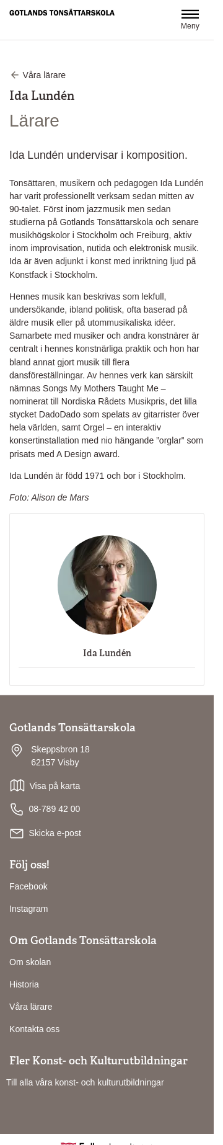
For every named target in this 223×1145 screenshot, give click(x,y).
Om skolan (30, 962)
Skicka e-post (54, 833)
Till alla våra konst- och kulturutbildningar (85, 1082)
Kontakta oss (34, 1029)
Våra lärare (31, 1007)
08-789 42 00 (44, 809)
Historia (24, 984)
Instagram (28, 909)
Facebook (28, 886)
